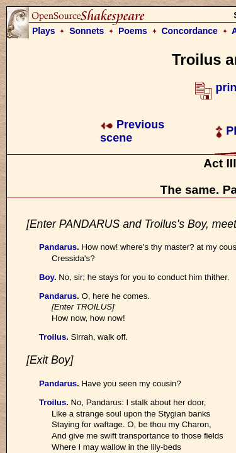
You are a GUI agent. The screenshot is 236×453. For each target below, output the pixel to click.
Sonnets (86, 31)
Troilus (52, 337)
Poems (132, 31)
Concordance (189, 31)
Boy (46, 277)
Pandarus (58, 247)
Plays (43, 31)
